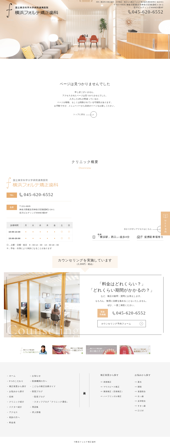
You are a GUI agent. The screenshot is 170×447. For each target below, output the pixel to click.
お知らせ (36, 376)
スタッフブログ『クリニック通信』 (51, 402)
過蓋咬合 (143, 392)
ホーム (12, 376)
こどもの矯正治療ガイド (44, 386)
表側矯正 (107, 382)
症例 (11, 397)
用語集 (35, 407)
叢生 (141, 382)
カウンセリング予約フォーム (120, 324)
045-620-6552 (147, 12)
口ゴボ (142, 410)
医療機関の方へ (142, 21)
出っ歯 (142, 396)
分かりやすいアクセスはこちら (137, 229)
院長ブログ (39, 397)
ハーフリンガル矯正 (113, 396)
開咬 (141, 387)
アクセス (108, 21)
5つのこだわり (16, 381)
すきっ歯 (143, 406)
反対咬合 (143, 401)
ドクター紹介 (15, 407)
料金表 (95, 21)
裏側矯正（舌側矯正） (114, 392)
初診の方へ (123, 21)
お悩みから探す (48, 21)
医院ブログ (37, 392)
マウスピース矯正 (112, 387)
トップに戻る (79, 114)
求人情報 (159, 21)
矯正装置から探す (27, 21)
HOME (10, 21)
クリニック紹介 (79, 21)
